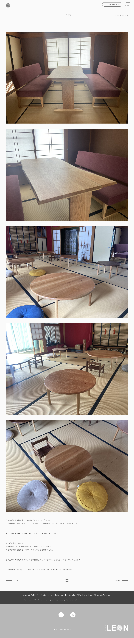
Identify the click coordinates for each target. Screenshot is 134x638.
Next (116, 580)
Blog (90, 595)
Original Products (65, 595)
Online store (109, 5)
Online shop (42, 599)
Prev (17, 580)
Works (81, 595)
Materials (46, 595)
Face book (73, 599)
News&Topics (103, 595)
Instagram (58, 599)
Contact (28, 599)
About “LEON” (30, 595)
